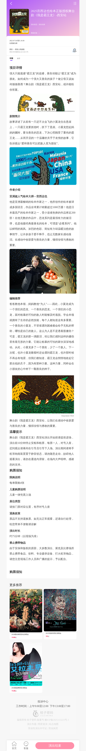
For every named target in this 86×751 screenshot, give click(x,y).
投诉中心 (43, 701)
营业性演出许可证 (37, 728)
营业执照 (53, 728)
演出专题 (31, 724)
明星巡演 (42, 724)
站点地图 (53, 724)
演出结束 (55, 745)
